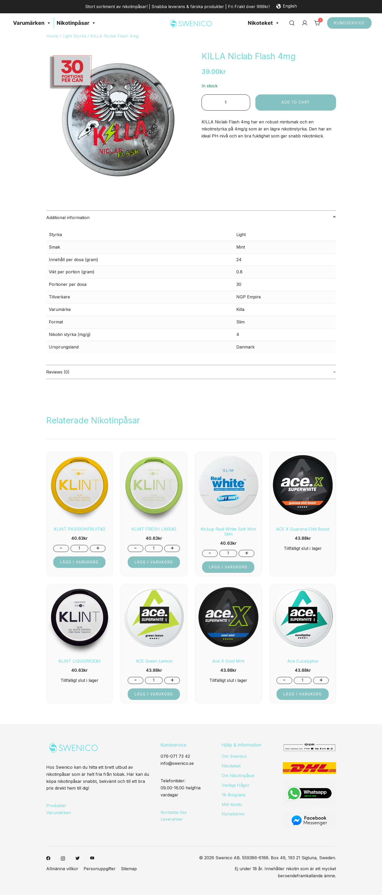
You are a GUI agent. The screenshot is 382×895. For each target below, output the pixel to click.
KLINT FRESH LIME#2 (153, 529)
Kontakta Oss (174, 812)
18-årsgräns (233, 794)
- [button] (61, 548)
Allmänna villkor (62, 868)
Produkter (56, 805)
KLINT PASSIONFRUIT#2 (79, 529)
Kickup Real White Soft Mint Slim (228, 531)
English (286, 6)
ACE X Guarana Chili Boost (302, 529)
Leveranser (172, 819)
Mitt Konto (232, 804)
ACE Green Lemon (154, 661)
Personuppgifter (100, 868)
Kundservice (349, 23)
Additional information (68, 217)
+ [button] (98, 548)
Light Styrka (74, 36)
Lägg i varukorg (79, 562)
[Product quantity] (226, 102)
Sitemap (129, 868)
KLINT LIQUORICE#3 (79, 661)
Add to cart (296, 102)
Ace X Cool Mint (228, 661)
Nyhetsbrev (233, 813)
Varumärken (32, 23)
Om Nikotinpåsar (238, 775)
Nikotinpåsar (76, 23)
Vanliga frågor (236, 785)
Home (52, 36)
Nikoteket (264, 23)
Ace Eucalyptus (302, 661)
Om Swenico (234, 756)
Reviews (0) (57, 372)
